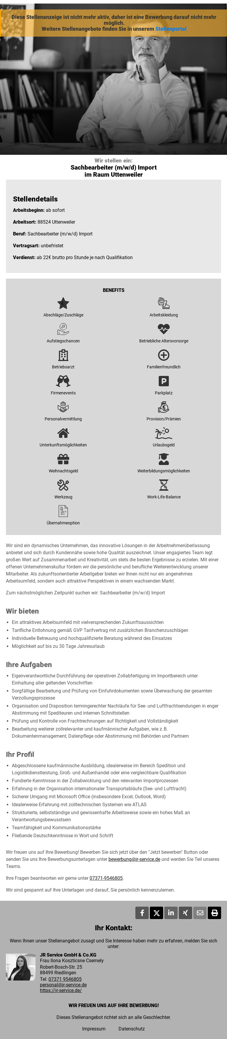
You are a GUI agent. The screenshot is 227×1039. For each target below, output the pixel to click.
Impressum (94, 1029)
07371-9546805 (106, 878)
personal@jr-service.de (63, 985)
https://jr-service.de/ (61, 990)
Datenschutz (132, 1029)
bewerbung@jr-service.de (134, 859)
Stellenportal (171, 29)
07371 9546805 (65, 979)
